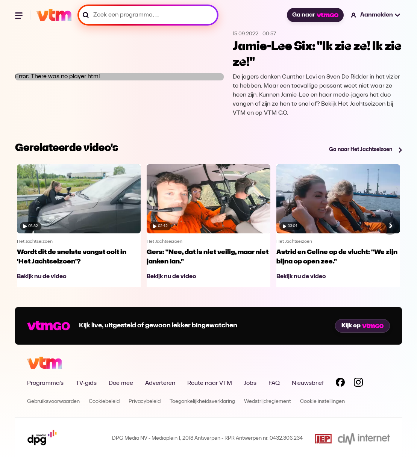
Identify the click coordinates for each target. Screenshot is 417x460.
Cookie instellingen (322, 401)
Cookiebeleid (104, 401)
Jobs (250, 383)
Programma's (45, 383)
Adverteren (160, 383)
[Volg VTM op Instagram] (358, 384)
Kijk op (362, 326)
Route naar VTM (209, 383)
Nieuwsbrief (308, 383)
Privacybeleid (145, 401)
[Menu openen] (19, 15)
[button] (376, 15)
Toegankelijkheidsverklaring (202, 401)
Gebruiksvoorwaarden (53, 401)
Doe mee (121, 383)
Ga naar (315, 15)
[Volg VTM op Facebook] (340, 384)
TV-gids (86, 383)
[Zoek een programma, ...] (148, 15)
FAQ (274, 383)
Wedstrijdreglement (267, 401)
